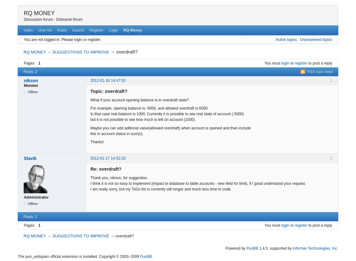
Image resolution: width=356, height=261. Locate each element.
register (301, 63)
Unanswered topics (316, 39)
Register (96, 30)
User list (45, 30)
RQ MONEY (39, 13)
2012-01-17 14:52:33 (107, 158)
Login (113, 30)
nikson (31, 80)
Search (78, 30)
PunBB (252, 248)
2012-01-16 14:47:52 (107, 80)
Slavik (30, 158)
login (285, 63)
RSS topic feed (320, 72)
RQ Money (132, 30)
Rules (62, 30)
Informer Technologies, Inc (315, 248)
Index (28, 30)
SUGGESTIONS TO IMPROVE (80, 52)
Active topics (286, 39)
